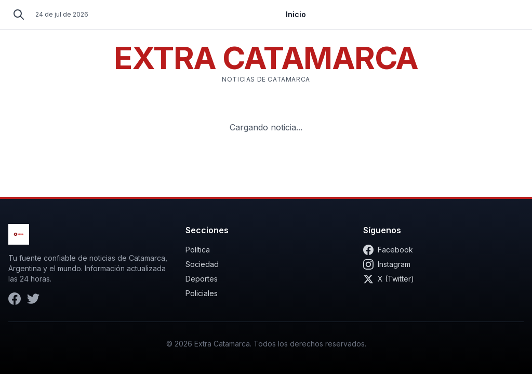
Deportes (201, 278)
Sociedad (202, 264)
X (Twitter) (388, 279)
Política (197, 249)
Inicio (296, 14)
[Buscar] (18, 14)
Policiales (201, 293)
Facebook (388, 250)
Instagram (386, 264)
